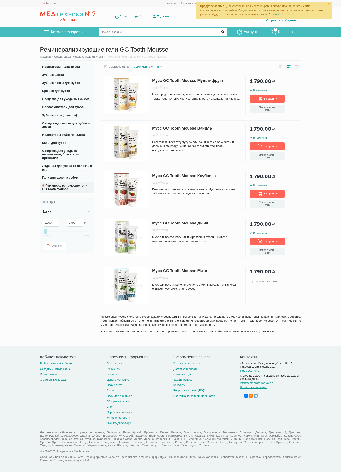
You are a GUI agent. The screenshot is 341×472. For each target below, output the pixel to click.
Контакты (179, 385)
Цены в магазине (118, 379)
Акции (123, 16)
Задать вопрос (182, 379)
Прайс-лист (114, 385)
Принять (273, 14)
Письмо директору (119, 423)
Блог (110, 406)
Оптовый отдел (183, 374)
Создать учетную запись (56, 369)
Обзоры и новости (118, 401)
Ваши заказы (48, 374)
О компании (114, 363)
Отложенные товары (53, 379)
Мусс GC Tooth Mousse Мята (179, 271)
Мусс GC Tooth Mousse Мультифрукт (187, 80)
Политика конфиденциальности (194, 395)
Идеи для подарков (119, 395)
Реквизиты (113, 369)
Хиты (142, 16)
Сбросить (55, 246)
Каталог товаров (66, 32)
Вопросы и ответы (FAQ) (189, 390)
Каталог (172, 3)
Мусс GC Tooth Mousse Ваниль (182, 128)
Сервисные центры (119, 412)
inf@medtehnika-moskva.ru (257, 383)
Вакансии (113, 374)
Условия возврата (191, 3)
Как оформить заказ (186, 363)
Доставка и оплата (185, 369)
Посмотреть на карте (253, 387)
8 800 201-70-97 (250, 370)
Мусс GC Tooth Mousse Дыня (180, 223)
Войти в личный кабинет (56, 363)
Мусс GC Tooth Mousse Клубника (184, 176)
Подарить (163, 16)
